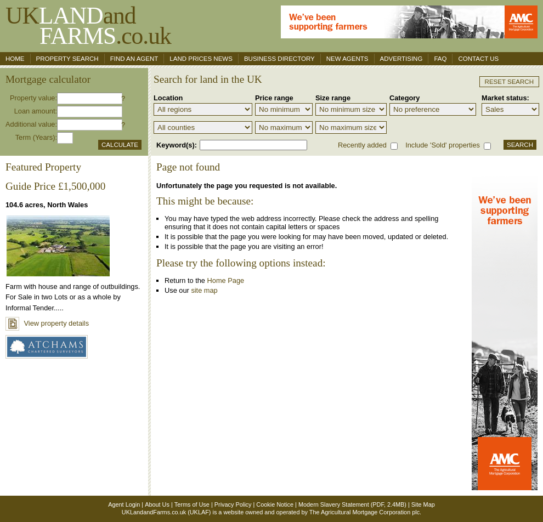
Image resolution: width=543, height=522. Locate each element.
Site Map (423, 504)
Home (15, 58)
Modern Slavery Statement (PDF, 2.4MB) (352, 504)
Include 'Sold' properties (442, 145)
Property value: (33, 98)
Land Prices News (201, 58)
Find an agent (134, 58)
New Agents (347, 58)
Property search (67, 58)
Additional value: (31, 124)
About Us (157, 504)
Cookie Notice (274, 504)
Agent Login (124, 504)
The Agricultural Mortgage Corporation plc (364, 512)
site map (204, 290)
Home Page (226, 280)
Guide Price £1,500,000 (55, 186)
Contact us (478, 58)
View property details (47, 323)
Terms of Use (192, 504)
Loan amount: (35, 111)
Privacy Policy (233, 504)
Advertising (401, 58)
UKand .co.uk (88, 25)
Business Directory (279, 58)
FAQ (440, 58)
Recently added (362, 145)
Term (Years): (36, 137)
